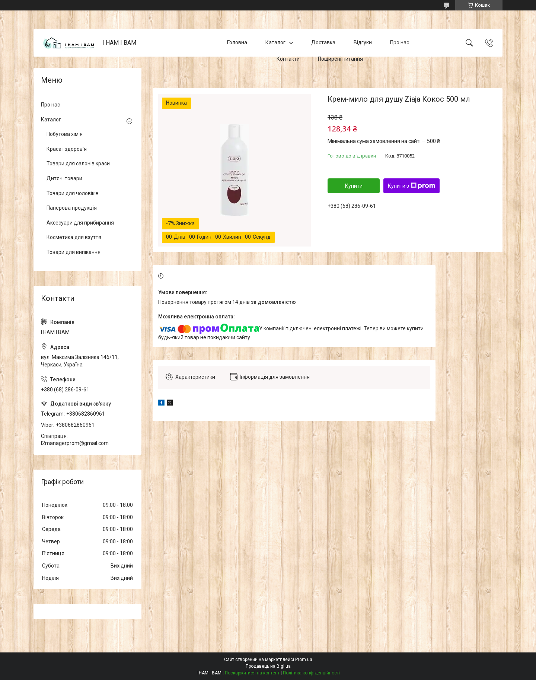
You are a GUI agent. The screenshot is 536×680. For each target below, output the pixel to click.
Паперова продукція (72, 208)
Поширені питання (340, 59)
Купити (354, 186)
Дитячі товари (64, 178)
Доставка (323, 42)
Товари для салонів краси (78, 163)
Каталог (275, 42)
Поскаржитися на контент (252, 673)
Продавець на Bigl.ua (268, 666)
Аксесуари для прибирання (80, 223)
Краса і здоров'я (67, 149)
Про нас (399, 42)
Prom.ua (303, 659)
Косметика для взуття (74, 237)
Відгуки (363, 42)
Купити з (411, 185)
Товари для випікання (73, 252)
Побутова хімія (65, 134)
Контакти (288, 59)
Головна (237, 42)
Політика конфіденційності (311, 673)
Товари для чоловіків (73, 193)
